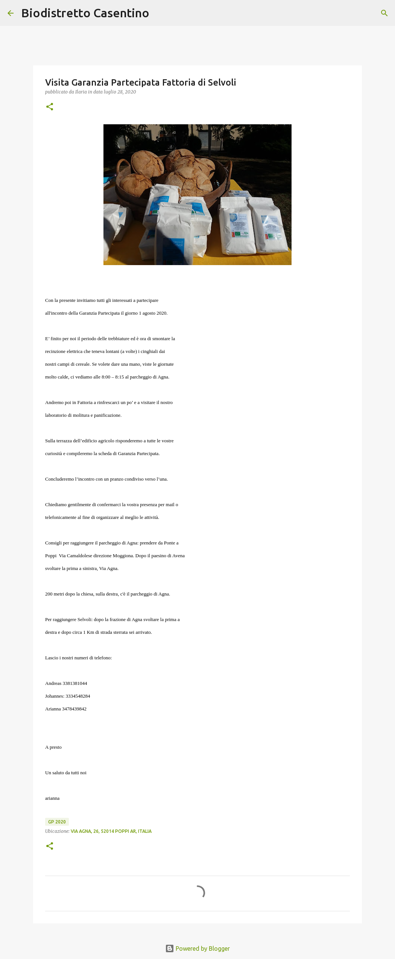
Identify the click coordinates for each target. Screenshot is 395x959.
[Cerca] (159, 13)
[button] (49, 107)
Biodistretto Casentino (85, 13)
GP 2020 (57, 821)
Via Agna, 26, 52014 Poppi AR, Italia (111, 831)
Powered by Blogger (197, 948)
